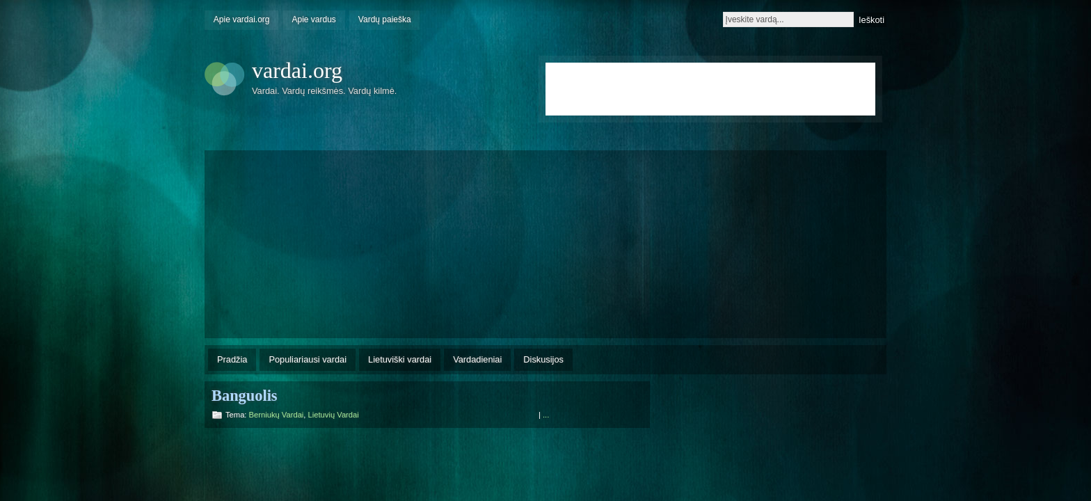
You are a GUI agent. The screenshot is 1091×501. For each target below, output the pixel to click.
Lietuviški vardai (399, 359)
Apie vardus (314, 19)
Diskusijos (543, 359)
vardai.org (297, 70)
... (546, 415)
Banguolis (245, 395)
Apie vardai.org (242, 19)
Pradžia (232, 359)
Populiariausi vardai (308, 359)
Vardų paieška (384, 19)
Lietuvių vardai (333, 415)
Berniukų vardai (276, 415)
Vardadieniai (477, 359)
